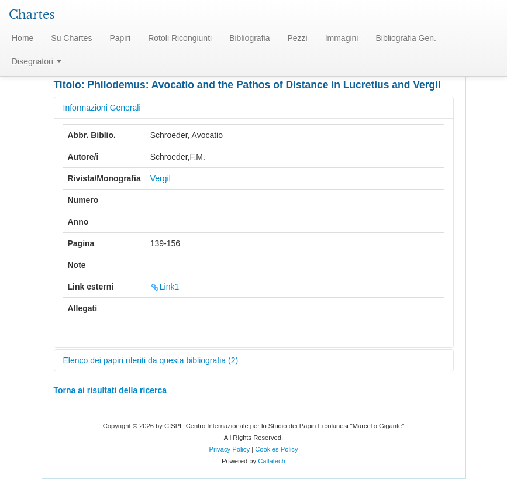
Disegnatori (36, 61)
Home (22, 38)
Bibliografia (249, 38)
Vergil (160, 178)
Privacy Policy (229, 449)
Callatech (271, 460)
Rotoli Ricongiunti (180, 38)
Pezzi (297, 38)
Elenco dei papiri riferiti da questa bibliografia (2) (151, 360)
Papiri (119, 38)
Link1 (164, 286)
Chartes (32, 15)
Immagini (341, 38)
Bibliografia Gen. (405, 38)
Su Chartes (71, 38)
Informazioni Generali (102, 107)
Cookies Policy (276, 449)
